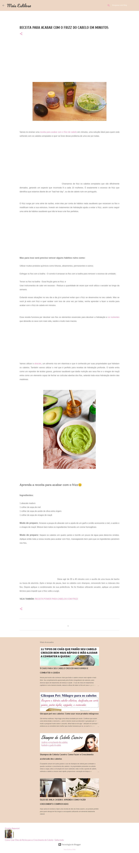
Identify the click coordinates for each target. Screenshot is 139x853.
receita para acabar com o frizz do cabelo (58, 132)
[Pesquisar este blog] (124, 5)
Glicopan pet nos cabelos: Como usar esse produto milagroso (69, 713)
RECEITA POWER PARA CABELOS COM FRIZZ (56, 599)
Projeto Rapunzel (12, 828)
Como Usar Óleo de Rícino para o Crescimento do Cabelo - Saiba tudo (34, 840)
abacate (37, 364)
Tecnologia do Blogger (69, 844)
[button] (21, 34)
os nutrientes (113, 317)
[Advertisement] (69, 57)
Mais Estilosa (19, 5)
